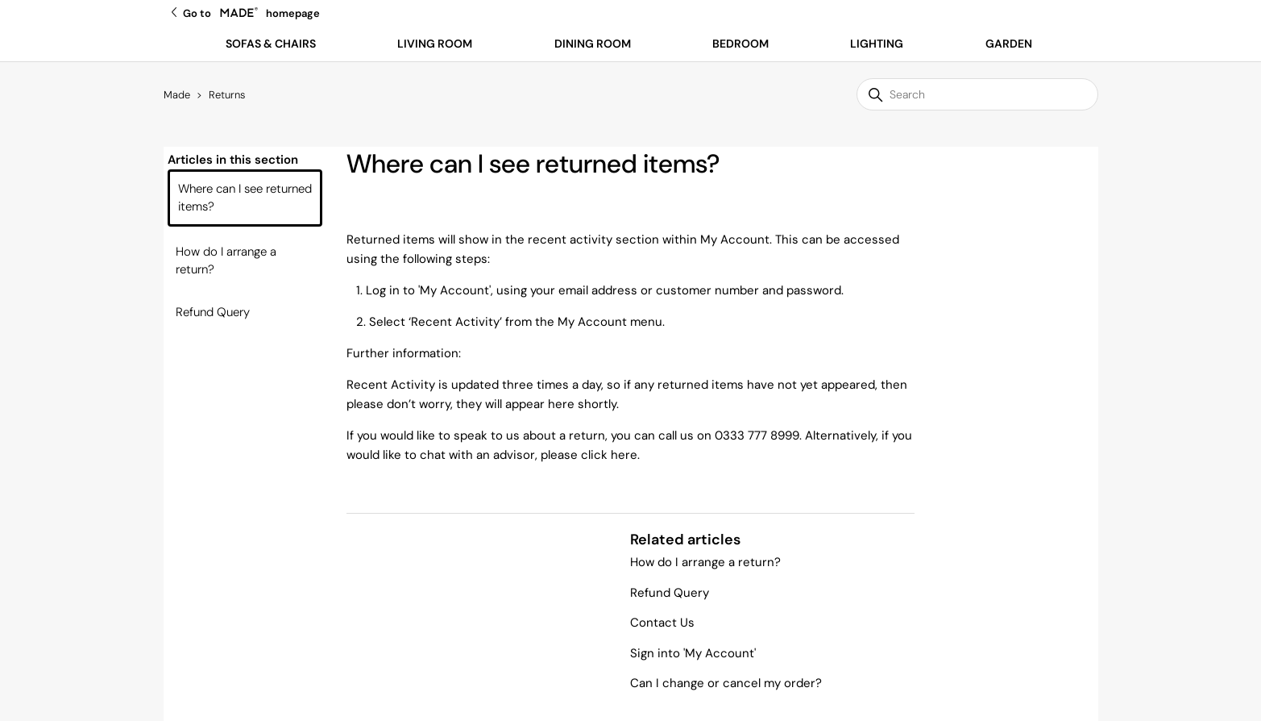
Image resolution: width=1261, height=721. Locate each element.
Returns (227, 95)
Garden (1008, 43)
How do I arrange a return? (226, 261)
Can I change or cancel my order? (726, 683)
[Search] (977, 94)
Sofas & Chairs (271, 43)
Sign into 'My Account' (693, 653)
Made (177, 95)
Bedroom (740, 43)
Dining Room (592, 43)
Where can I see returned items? (245, 198)
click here (609, 455)
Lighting (876, 43)
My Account (454, 290)
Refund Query (213, 312)
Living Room (434, 43)
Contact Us (662, 623)
